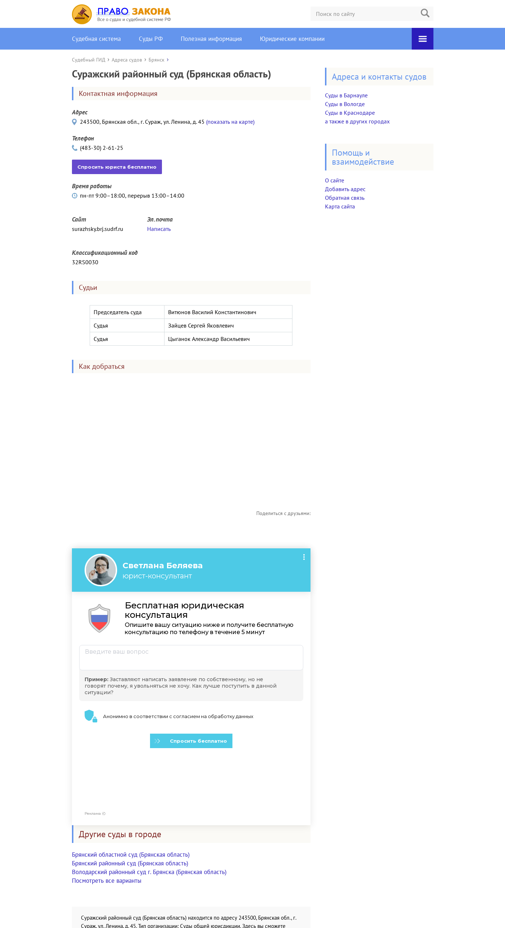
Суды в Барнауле (346, 95)
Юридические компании (292, 39)
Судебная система (96, 39)
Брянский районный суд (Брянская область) (130, 804)
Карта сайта (340, 206)
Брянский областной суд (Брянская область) (131, 796)
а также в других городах (357, 121)
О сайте (334, 180)
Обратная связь (344, 197)
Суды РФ (151, 39)
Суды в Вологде (345, 103)
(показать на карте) (230, 121)
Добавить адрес (345, 189)
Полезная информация (211, 39)
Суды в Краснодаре (350, 112)
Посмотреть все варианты (106, 822)
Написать (159, 228)
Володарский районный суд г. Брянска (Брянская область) (149, 813)
